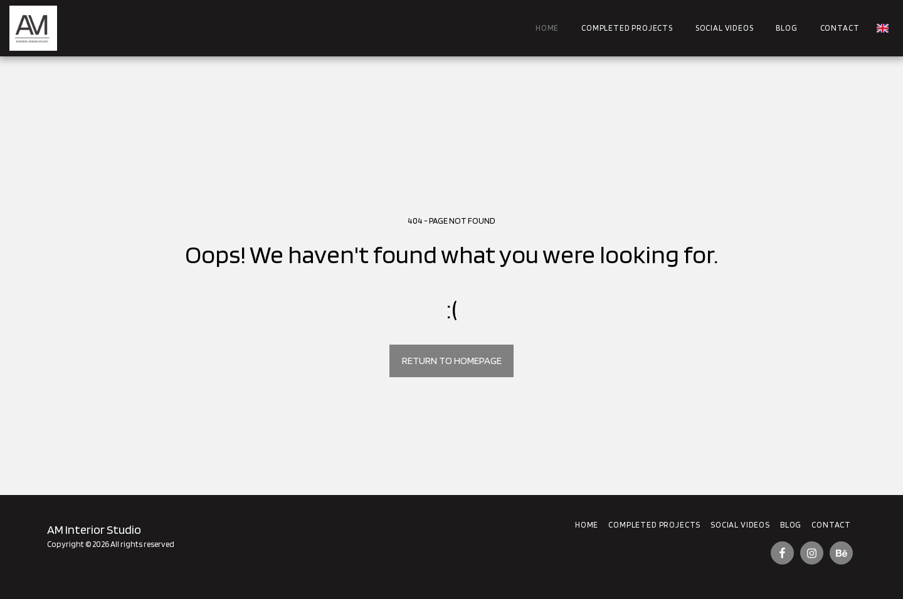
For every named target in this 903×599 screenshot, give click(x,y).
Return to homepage (452, 360)
